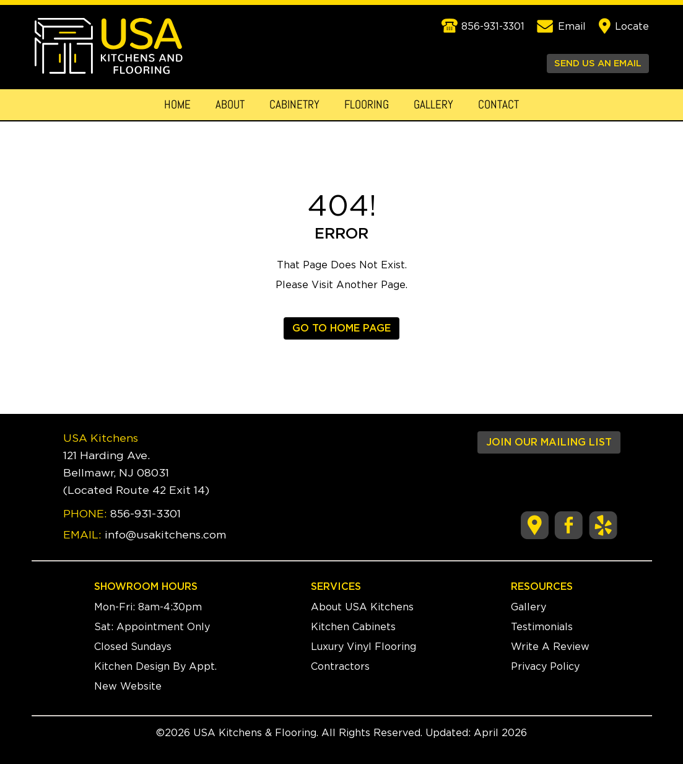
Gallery (433, 104)
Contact (498, 104)
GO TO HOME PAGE (341, 328)
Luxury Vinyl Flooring (363, 647)
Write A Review (550, 647)
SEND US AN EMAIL (598, 63)
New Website (128, 687)
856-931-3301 (145, 514)
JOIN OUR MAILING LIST (549, 442)
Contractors (340, 667)
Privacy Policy (545, 667)
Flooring (366, 104)
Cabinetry (294, 104)
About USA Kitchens (362, 607)
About (230, 104)
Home (177, 104)
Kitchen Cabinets (353, 627)
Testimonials (542, 627)
